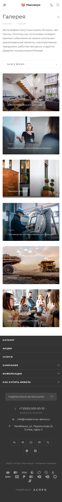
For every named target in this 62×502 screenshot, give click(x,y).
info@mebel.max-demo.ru (33, 419)
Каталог (9, 340)
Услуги (8, 357)
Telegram (22, 442)
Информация (12, 373)
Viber (47, 442)
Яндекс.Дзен (35, 450)
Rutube (39, 442)
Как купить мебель (17, 382)
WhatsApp (26, 450)
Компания (10, 365)
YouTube (31, 442)
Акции (7, 348)
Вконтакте (14, 442)
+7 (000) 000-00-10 (31, 408)
